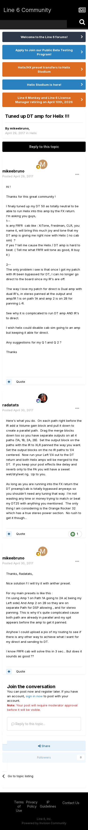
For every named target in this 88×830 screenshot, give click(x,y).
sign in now (34, 696)
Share (44, 745)
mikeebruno (19, 128)
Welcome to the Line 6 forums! (44, 37)
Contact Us (70, 803)
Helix (33, 133)
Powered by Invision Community (44, 823)
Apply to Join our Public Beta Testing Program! (44, 52)
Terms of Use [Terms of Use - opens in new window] (19, 806)
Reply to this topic (44, 147)
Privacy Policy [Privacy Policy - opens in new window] (32, 804)
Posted (17, 176)
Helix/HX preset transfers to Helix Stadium (44, 69)
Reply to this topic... (28, 724)
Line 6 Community (27, 10)
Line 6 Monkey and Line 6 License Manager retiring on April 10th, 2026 (44, 100)
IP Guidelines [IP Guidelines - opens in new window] (48, 804)
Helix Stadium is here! (44, 84)
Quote (20, 381)
